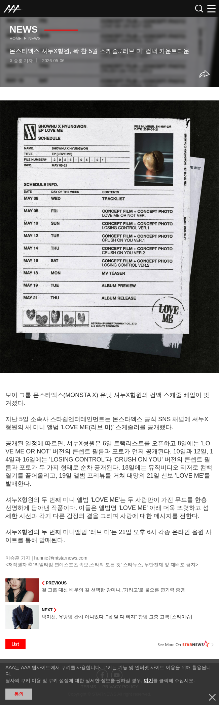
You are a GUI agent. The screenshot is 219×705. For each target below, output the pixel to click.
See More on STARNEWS (186, 644)
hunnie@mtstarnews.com (60, 558)
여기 (148, 680)
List (15, 644)
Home (15, 38)
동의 (19, 694)
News (34, 38)
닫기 (212, 697)
